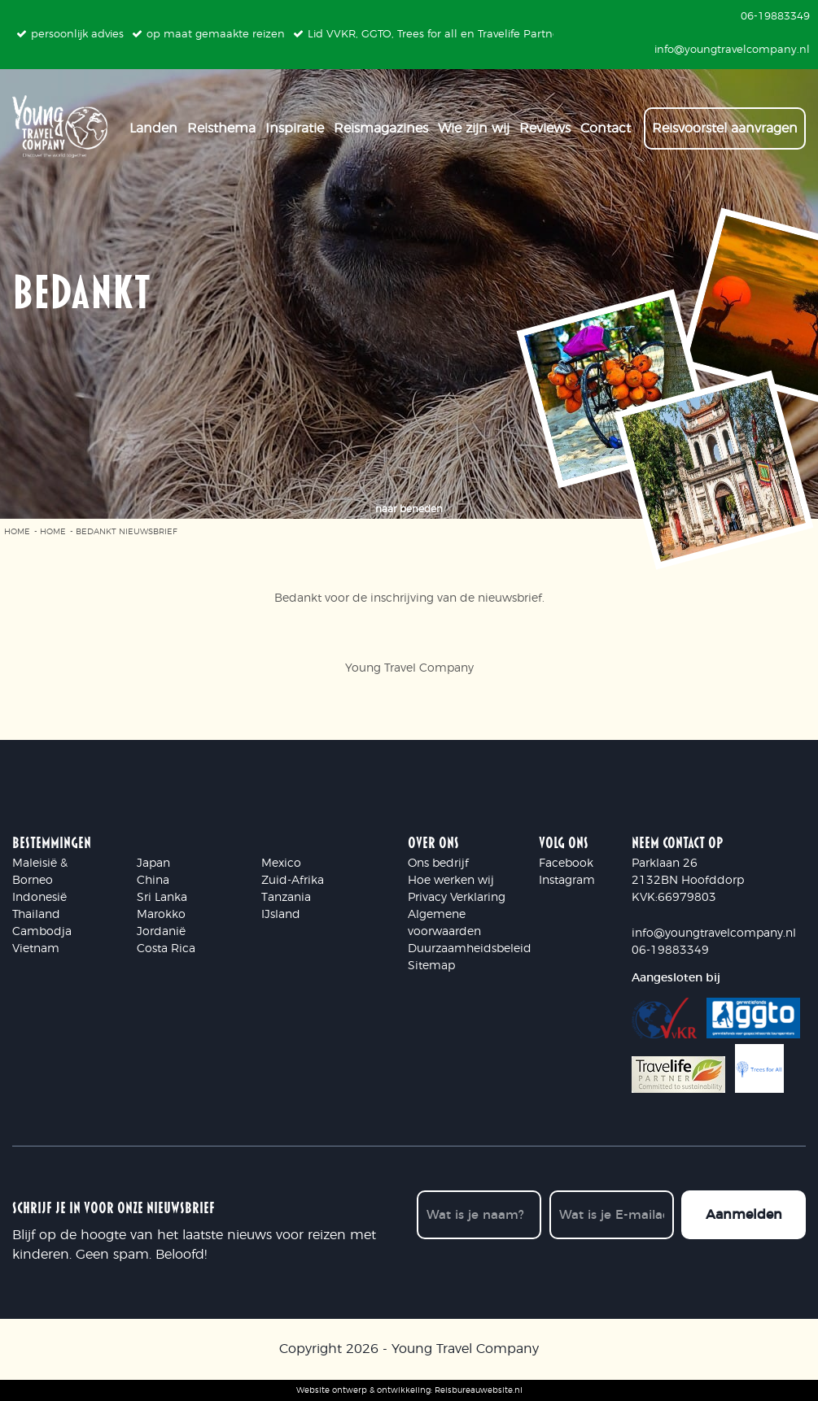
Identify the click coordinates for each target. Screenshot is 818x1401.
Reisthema (221, 122)
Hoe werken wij (451, 880)
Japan (153, 863)
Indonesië (39, 897)
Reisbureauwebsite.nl (479, 1390)
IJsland (280, 914)
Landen (153, 122)
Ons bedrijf (438, 863)
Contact (605, 122)
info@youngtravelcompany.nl (714, 933)
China (153, 880)
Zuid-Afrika (292, 880)
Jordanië (161, 932)
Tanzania (286, 897)
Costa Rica (166, 949)
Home (17, 532)
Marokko (161, 914)
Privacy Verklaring (456, 897)
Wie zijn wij (474, 122)
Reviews (545, 122)
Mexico (281, 863)
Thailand (36, 914)
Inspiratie (294, 122)
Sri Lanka (162, 897)
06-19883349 (670, 950)
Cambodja (42, 932)
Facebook (566, 863)
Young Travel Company (465, 1348)
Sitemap (431, 966)
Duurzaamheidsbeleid (469, 949)
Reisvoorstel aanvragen (725, 122)
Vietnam (35, 949)
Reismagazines (381, 122)
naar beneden (409, 509)
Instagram (567, 880)
